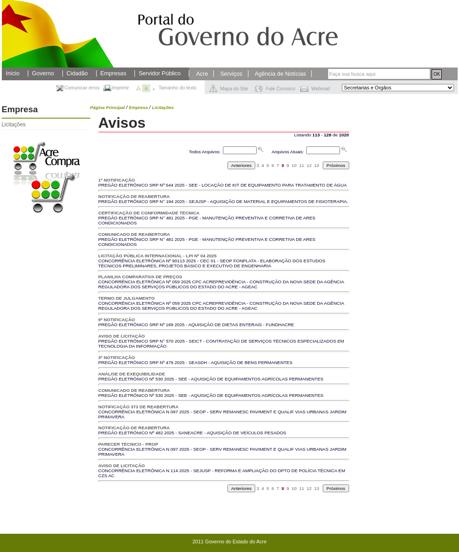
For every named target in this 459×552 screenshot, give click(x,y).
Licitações (14, 124)
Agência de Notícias (280, 74)
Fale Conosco (280, 88)
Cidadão (77, 73)
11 (301, 165)
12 (309, 165)
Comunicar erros (81, 87)
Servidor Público (160, 73)
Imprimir (120, 87)
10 (294, 165)
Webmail (320, 88)
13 (316, 165)
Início (13, 73)
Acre (202, 74)
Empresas (113, 73)
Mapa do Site (234, 88)
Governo (43, 73)
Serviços (231, 74)
